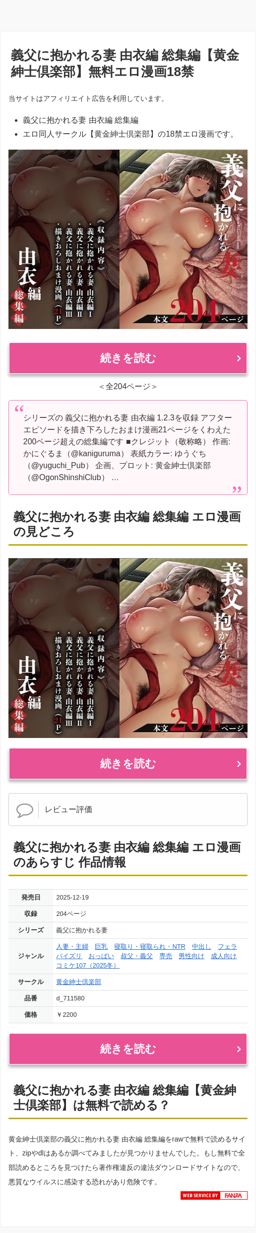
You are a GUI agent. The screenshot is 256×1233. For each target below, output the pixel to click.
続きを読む (128, 358)
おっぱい (101, 956)
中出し (201, 946)
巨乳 (101, 946)
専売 (165, 956)
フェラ (227, 946)
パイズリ (69, 956)
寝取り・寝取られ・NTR (149, 946)
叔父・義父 (137, 956)
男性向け (191, 956)
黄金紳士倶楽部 (78, 982)
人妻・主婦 (72, 946)
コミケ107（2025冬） (88, 965)
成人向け (224, 956)
